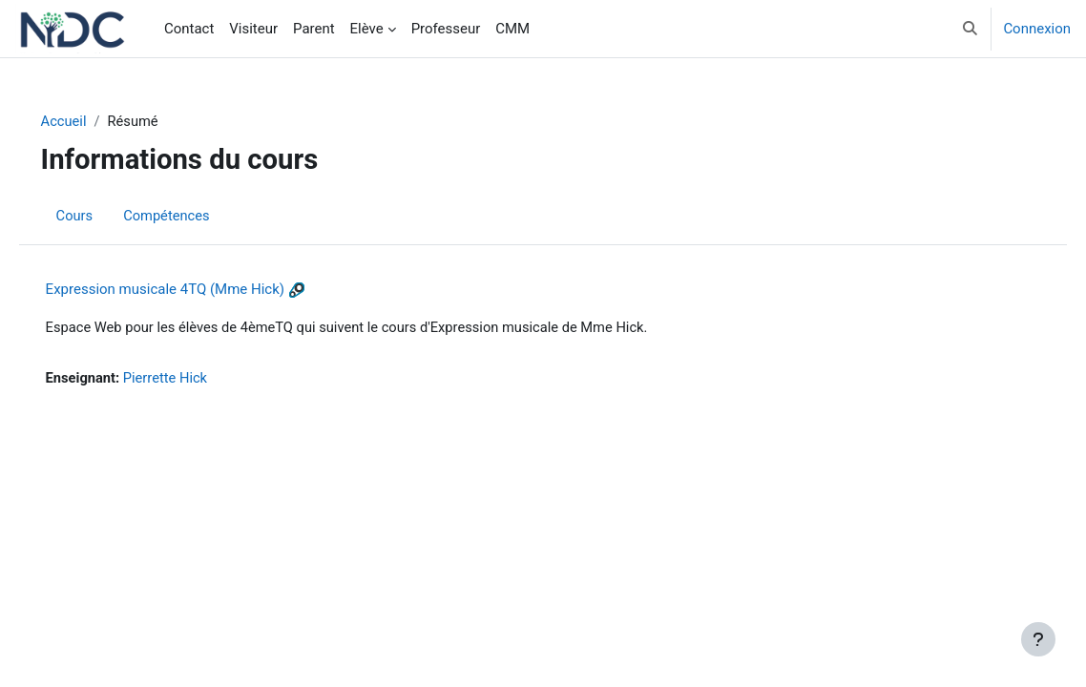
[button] (970, 28)
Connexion (1037, 28)
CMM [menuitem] (512, 28)
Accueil (91, 121)
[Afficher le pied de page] (1038, 639)
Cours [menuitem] (101, 215)
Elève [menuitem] (367, 28)
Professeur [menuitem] (446, 28)
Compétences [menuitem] (195, 215)
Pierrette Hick (195, 378)
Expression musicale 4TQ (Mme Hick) (192, 290)
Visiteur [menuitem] (253, 28)
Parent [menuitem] (314, 28)
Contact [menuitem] (189, 28)
